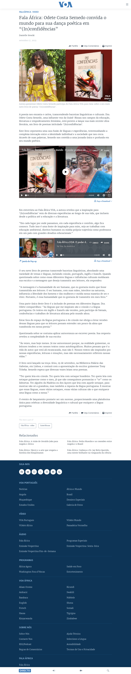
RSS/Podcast (25, 644)
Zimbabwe (72, 618)
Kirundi (70, 587)
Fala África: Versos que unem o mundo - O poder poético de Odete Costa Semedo (65, 150)
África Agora (25, 566)
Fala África (24, 541)
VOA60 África (25, 525)
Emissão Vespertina (29, 546)
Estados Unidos (26, 505)
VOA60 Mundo (74, 520)
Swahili (70, 592)
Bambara (23, 597)
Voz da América (32, 154)
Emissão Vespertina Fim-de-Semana (37, 551)
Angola (22, 494)
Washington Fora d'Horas (32, 572)
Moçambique (25, 499)
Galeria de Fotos (75, 505)
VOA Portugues (26, 520)
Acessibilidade (74, 644)
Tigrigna (71, 613)
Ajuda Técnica (73, 634)
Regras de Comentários (30, 649)
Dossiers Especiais (76, 499)
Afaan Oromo (25, 587)
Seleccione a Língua (76, 639)
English (23, 603)
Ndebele (71, 597)
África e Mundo (74, 489)
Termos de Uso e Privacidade (81, 649)
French (22, 608)
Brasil (69, 494)
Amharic (23, 592)
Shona (70, 603)
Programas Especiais (77, 541)
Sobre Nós (24, 634)
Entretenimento (75, 572)
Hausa (22, 613)
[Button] (73, 46)
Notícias (23, 489)
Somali (70, 608)
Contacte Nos (25, 639)
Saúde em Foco (74, 566)
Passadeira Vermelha (77, 525)
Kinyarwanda (25, 618)
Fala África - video (29, 12)
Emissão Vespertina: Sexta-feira (83, 546)
